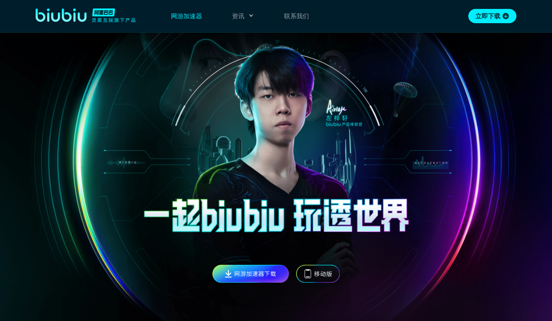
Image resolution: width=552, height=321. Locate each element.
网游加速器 (186, 16)
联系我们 (296, 16)
